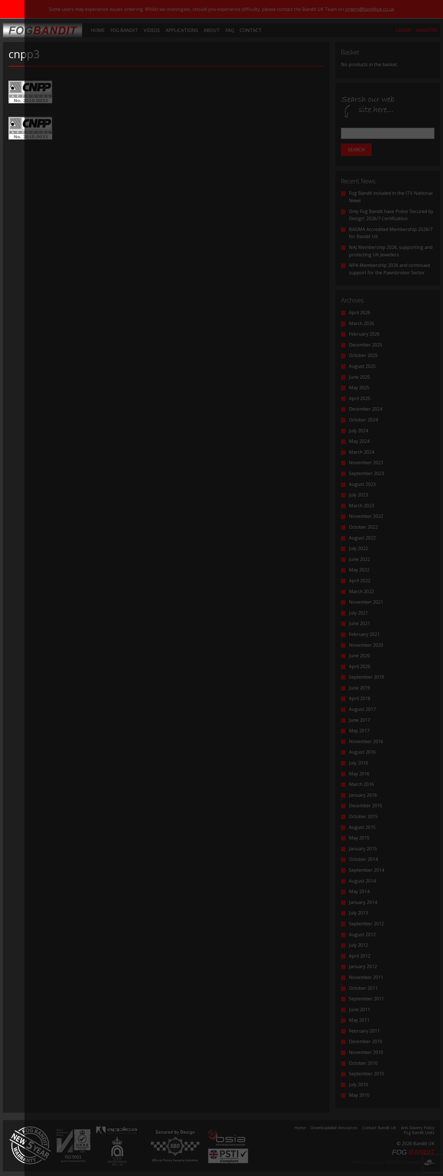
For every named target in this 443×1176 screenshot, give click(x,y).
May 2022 (359, 570)
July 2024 (358, 430)
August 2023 (362, 484)
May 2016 (359, 774)
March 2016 (361, 784)
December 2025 (365, 345)
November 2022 (366, 516)
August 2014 (362, 881)
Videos (152, 30)
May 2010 (359, 1095)
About (212, 30)
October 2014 (363, 859)
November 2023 (366, 462)
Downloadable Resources (333, 1128)
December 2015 (365, 805)
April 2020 (359, 666)
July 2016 (358, 763)
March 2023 (361, 505)
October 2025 (363, 355)
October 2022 (363, 527)
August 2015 (362, 827)
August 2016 (362, 752)
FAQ (229, 30)
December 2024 (365, 409)
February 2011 (364, 1031)
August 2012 (362, 934)
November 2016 (366, 741)
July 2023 (358, 495)
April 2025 (359, 398)
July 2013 (358, 913)
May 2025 (359, 387)
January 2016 (363, 795)
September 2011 (366, 998)
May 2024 (359, 441)
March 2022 (361, 591)
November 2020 (366, 645)
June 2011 (359, 1009)
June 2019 (359, 688)
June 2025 (359, 377)
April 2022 (359, 580)
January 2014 (363, 902)
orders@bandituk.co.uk (369, 9)
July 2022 (358, 548)
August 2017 (362, 709)
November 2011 (366, 977)
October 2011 (363, 988)
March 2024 (361, 452)
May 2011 (359, 1020)
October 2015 (363, 816)
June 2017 (359, 720)
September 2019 (366, 677)
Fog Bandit (124, 30)
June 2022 (359, 559)
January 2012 (363, 966)
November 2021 (366, 602)
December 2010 (365, 1041)
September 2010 (366, 1073)
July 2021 (358, 613)
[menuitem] (97, 30)
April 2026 (359, 312)
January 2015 (363, 848)
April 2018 (359, 698)
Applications (182, 30)
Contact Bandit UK (379, 1128)
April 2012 (359, 956)
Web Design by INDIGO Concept (393, 1162)
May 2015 (359, 838)
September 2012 (366, 923)
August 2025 (362, 366)
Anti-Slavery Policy (417, 1128)
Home (98, 30)
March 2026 (361, 323)
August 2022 (362, 538)
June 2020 (359, 655)
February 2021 (364, 634)
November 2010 (366, 1052)
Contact (251, 30)
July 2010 (358, 1084)
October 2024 (363, 420)
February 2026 (364, 334)
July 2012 (358, 945)
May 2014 (359, 891)
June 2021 (359, 623)
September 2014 (366, 870)
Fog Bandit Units (419, 1133)
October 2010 (363, 1063)
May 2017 (359, 730)
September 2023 (366, 473)
